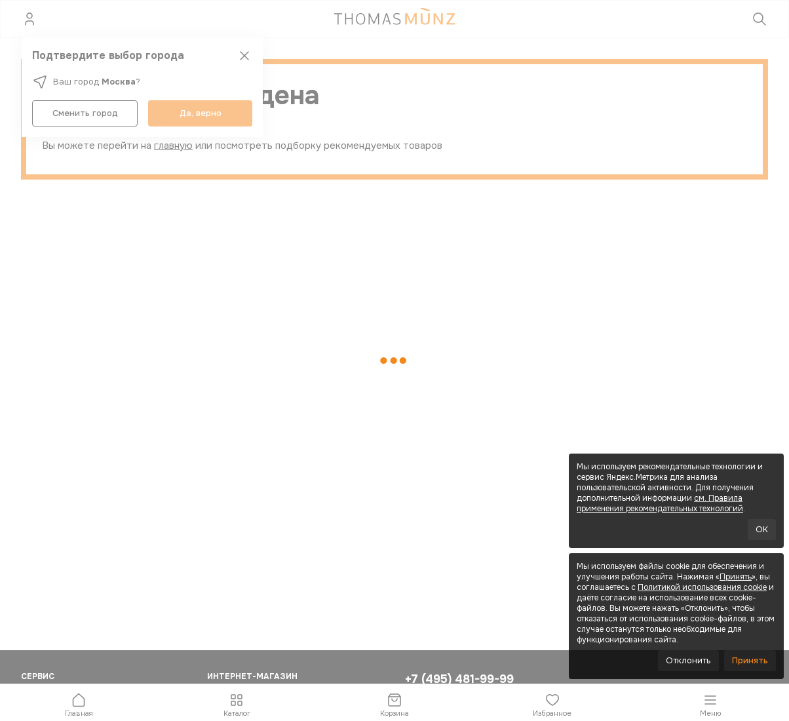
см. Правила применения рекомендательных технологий (660, 503)
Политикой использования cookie (702, 587)
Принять (736, 577)
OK (762, 529)
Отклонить (688, 660)
